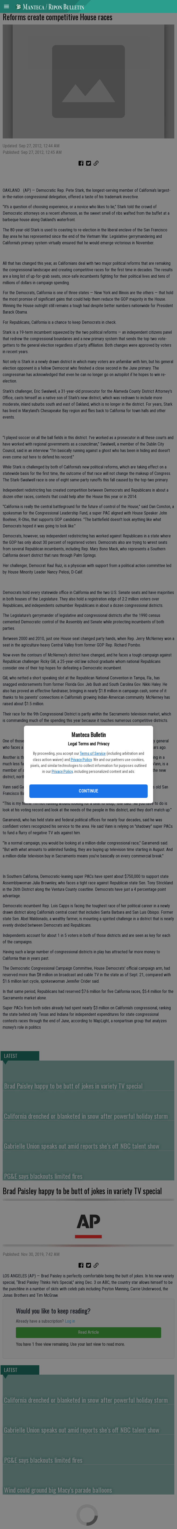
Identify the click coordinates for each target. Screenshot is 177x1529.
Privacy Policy (81, 759)
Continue (88, 791)
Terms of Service (93, 753)
